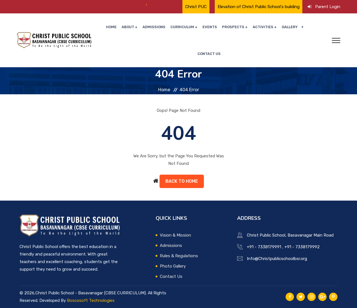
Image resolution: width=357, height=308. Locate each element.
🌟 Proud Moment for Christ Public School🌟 (73, 4)
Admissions (154, 27)
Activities (263, 27)
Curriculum (182, 27)
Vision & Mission (175, 235)
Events (209, 27)
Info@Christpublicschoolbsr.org (277, 258)
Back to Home (181, 181)
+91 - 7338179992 (302, 246)
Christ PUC (196, 6)
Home (111, 27)
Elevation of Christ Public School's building (259, 6)
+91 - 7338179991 (264, 246)
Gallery (290, 27)
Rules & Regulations (179, 255)
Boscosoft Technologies (91, 300)
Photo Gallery (173, 266)
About (128, 27)
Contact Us (209, 54)
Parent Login (327, 6)
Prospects (233, 27)
